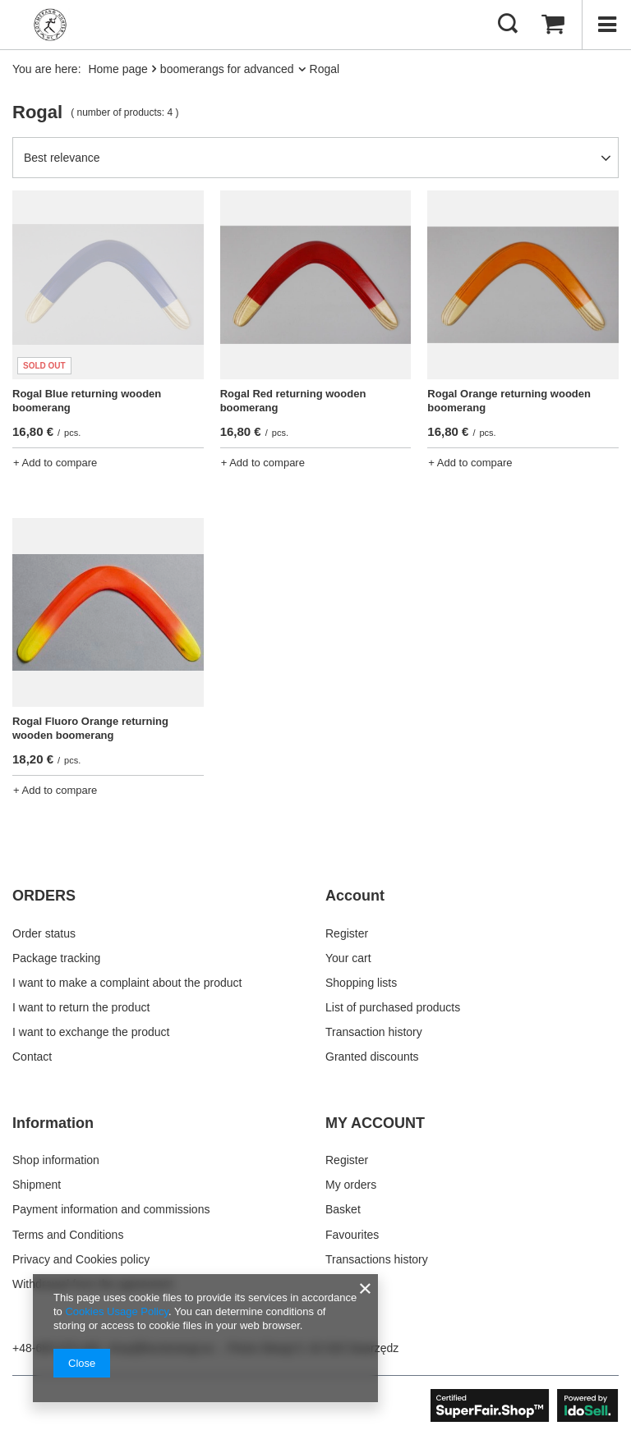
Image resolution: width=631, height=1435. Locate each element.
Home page (117, 69)
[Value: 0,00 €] (553, 24)
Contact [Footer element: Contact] (32, 1056)
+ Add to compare (55, 462)
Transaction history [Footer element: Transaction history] (373, 1031)
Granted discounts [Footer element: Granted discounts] (372, 1056)
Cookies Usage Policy (116, 1311)
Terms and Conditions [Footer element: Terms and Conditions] (67, 1234)
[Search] (507, 24)
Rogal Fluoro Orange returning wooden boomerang (90, 728)
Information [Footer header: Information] (53, 1123)
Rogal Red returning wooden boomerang (293, 400)
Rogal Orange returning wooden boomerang (509, 400)
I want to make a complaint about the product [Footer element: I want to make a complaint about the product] (127, 982)
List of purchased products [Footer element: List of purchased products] (392, 1007)
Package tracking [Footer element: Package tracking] (56, 958)
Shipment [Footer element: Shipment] (36, 1184)
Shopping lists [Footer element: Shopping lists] (361, 982)
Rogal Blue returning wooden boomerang (86, 400)
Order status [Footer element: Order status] (44, 933)
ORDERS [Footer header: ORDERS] (44, 895)
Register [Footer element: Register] (346, 933)
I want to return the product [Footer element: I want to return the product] (81, 1007)
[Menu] (606, 24)
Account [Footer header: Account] (355, 895)
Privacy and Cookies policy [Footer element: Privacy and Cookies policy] (81, 1259)
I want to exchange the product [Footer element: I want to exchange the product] (90, 1031)
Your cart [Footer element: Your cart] (348, 958)
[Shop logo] (50, 24)
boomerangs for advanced (227, 69)
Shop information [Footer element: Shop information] (55, 1160)
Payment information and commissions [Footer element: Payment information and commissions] (111, 1209)
